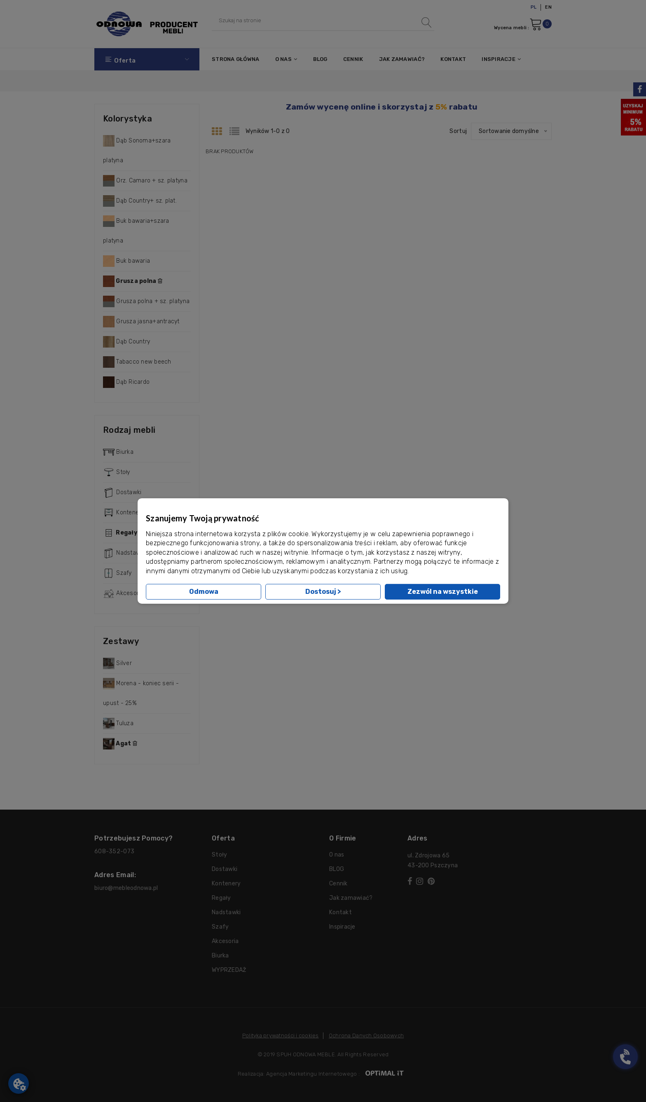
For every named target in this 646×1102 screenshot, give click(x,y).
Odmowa (203, 591)
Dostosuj (323, 591)
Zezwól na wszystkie (442, 591)
